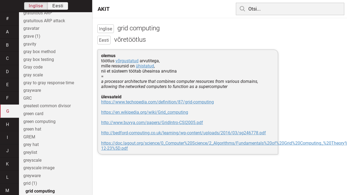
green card (33, 113)
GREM (29, 136)
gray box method (39, 51)
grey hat (31, 144)
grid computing (40, 191)
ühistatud (145, 66)
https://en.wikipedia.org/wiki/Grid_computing (144, 112)
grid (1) (30, 183)
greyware (32, 175)
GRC (27, 98)
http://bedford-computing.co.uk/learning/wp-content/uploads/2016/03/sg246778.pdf (183, 132)
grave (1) (31, 36)
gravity (29, 44)
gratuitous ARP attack (44, 20)
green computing (39, 121)
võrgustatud (127, 60)
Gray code (33, 67)
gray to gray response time (48, 82)
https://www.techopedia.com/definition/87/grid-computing (157, 102)
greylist (30, 152)
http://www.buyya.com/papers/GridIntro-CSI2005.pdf (152, 122)
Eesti (57, 6)
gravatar (31, 28)
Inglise (36, 6)
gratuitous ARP (37, 12)
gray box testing (38, 59)
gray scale (33, 74)
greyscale (32, 160)
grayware (32, 90)
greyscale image (38, 167)
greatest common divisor (47, 105)
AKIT (104, 9)
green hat (32, 129)
